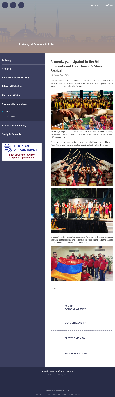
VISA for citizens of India (16, 77)
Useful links (10, 116)
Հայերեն (109, 4)
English (94, 4)
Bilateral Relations (12, 86)
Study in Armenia (11, 134)
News (7, 111)
